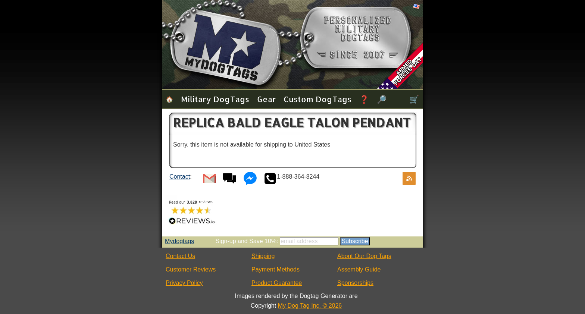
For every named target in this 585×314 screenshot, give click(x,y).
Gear (266, 99)
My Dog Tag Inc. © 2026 (310, 305)
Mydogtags (179, 241)
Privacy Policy (184, 283)
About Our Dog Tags (364, 256)
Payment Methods (275, 269)
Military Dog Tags (215, 99)
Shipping (263, 256)
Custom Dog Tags (317, 99)
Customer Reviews (191, 269)
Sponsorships (355, 283)
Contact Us (180, 256)
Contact (179, 176)
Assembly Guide (359, 269)
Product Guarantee (276, 283)
